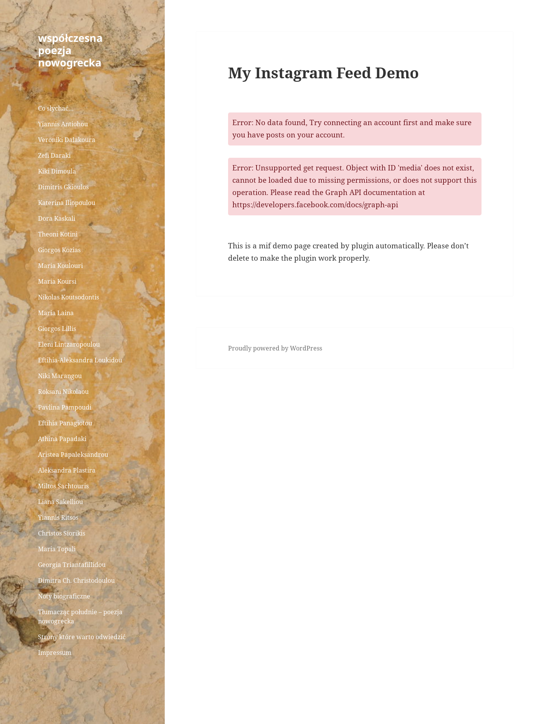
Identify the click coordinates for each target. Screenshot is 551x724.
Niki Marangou (60, 376)
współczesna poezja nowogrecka (70, 50)
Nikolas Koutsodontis (68, 297)
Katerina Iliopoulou (66, 202)
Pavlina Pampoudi (64, 407)
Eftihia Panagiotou (65, 423)
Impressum (54, 652)
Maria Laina (56, 313)
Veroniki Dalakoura (66, 140)
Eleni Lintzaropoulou (69, 344)
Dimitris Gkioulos (63, 187)
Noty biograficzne (64, 596)
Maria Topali (57, 549)
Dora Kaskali (56, 218)
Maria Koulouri (60, 265)
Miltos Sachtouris (63, 486)
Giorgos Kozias (59, 250)
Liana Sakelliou (60, 502)
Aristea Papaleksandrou (73, 454)
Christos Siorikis (61, 533)
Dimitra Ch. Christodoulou (76, 580)
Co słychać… (56, 108)
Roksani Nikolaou (63, 391)
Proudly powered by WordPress (275, 348)
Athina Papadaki (62, 439)
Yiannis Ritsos (58, 517)
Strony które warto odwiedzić (82, 637)
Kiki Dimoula (57, 171)
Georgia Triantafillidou (72, 564)
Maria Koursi (57, 281)
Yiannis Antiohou (63, 124)
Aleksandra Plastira (67, 470)
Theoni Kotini (58, 234)
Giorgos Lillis (57, 328)
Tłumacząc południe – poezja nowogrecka (80, 616)
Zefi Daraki (54, 155)
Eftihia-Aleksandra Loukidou (81, 360)
